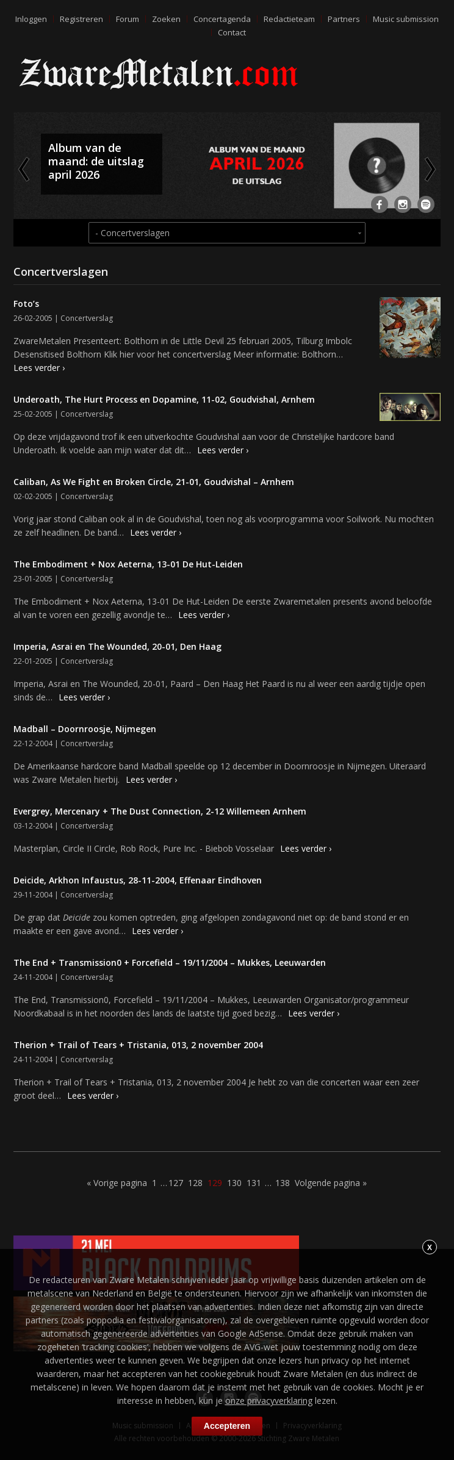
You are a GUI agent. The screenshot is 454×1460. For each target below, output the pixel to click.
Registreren (81, 18)
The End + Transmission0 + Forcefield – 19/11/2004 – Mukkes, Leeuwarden (169, 962)
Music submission (406, 18)
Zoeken (166, 18)
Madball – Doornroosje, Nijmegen (84, 729)
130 (234, 1182)
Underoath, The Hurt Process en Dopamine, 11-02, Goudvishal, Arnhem (164, 399)
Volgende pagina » (331, 1182)
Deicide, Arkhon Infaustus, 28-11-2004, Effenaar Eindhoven (137, 880)
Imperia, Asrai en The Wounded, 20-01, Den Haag (117, 646)
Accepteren (227, 1426)
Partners (344, 18)
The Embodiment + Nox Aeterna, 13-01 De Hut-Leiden (128, 564)
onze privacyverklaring (268, 1400)
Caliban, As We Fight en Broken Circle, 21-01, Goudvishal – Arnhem (153, 481)
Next (429, 169)
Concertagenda (222, 18)
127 (175, 1182)
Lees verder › (39, 367)
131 (254, 1182)
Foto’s (26, 303)
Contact (232, 32)
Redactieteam (289, 18)
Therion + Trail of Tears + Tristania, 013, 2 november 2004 (138, 1045)
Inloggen (31, 18)
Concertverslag (86, 318)
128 (195, 1182)
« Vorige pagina (117, 1182)
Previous (25, 169)
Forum (127, 18)
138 (282, 1182)
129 (214, 1182)
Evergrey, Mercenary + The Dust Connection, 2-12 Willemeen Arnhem (159, 811)
